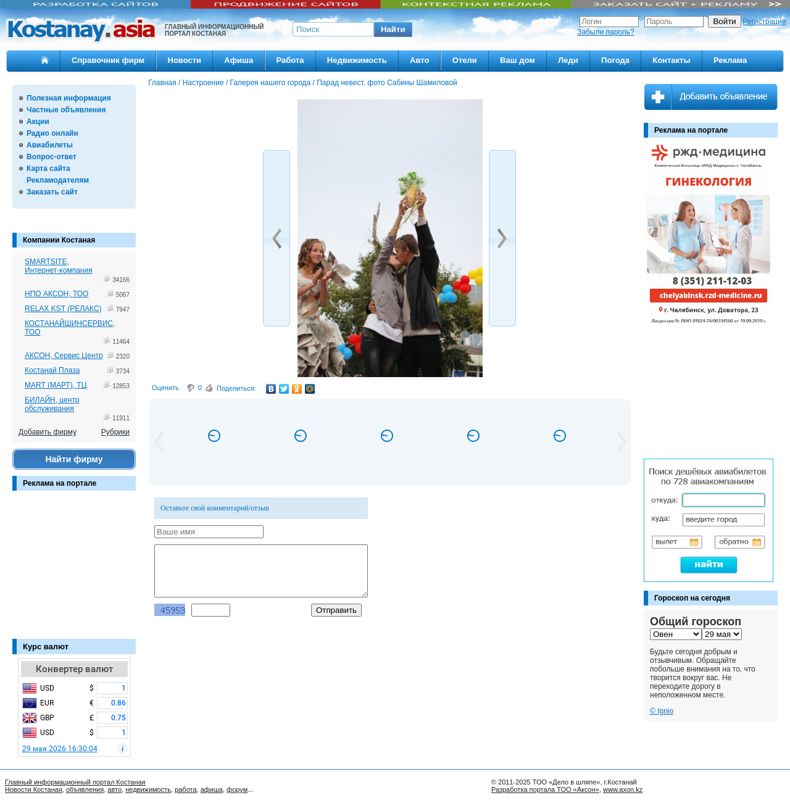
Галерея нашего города (270, 82)
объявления (85, 789)
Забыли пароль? (605, 32)
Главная (162, 82)
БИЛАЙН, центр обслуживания (52, 404)
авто (114, 789)
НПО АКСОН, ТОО (56, 293)
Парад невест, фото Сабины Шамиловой (387, 82)
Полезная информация (69, 98)
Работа (290, 60)
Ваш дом (517, 60)
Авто (419, 60)
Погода (615, 60)
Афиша (238, 60)
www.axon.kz (622, 789)
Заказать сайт (52, 192)
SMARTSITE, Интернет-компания (59, 266)
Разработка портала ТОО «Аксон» (545, 789)
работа (185, 789)
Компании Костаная (59, 240)
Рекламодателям (58, 180)
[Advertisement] (74, 571)
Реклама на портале (59, 483)
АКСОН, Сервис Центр (64, 355)
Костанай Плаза (52, 370)
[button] (393, 29)
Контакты (671, 60)
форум (237, 789)
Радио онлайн (52, 133)
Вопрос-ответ (52, 156)
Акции (38, 121)
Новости (185, 60)
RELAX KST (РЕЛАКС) (63, 308)
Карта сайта (48, 168)
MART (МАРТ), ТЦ (56, 385)
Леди (568, 60)
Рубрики (115, 432)
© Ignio (661, 711)
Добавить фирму (48, 432)
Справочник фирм (108, 60)
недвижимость (148, 789)
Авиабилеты (50, 145)
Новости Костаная (33, 789)
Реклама (730, 60)
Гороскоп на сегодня (692, 598)
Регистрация (764, 21)
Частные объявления (66, 110)
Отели (464, 60)
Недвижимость (357, 60)
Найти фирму (73, 459)
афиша (212, 789)
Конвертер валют (74, 669)
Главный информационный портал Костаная (75, 782)
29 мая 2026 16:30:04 (60, 748)
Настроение (203, 82)
